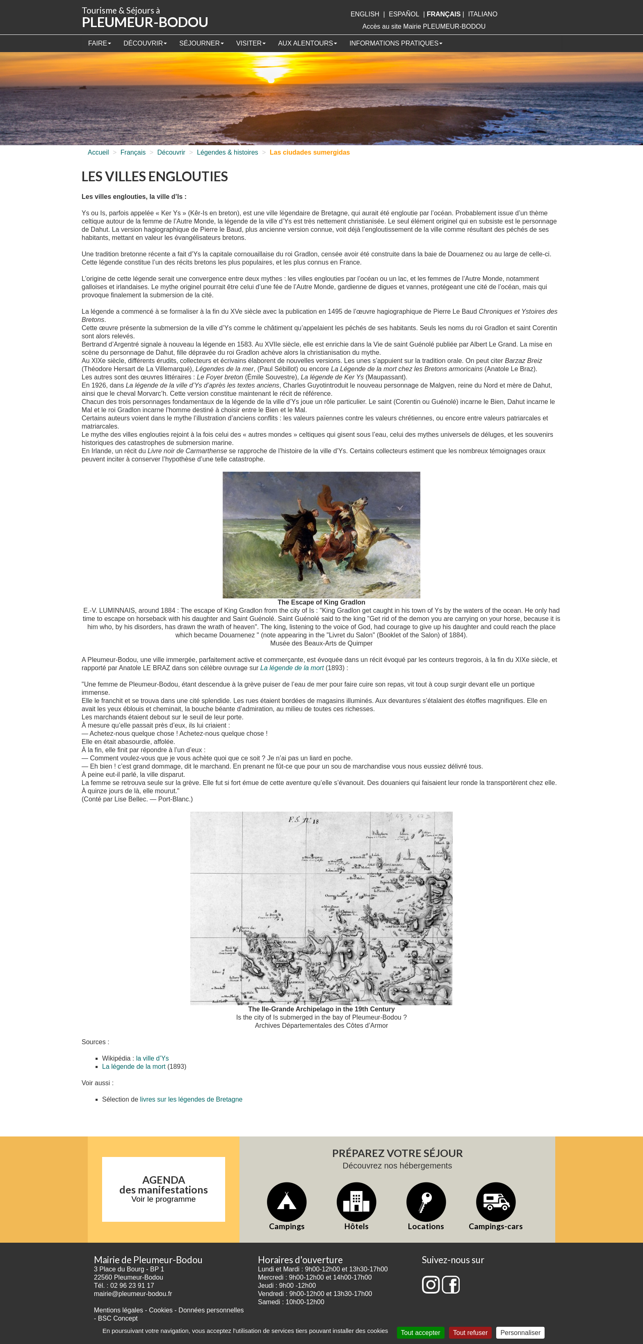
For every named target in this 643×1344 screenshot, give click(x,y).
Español (404, 14)
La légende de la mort (292, 667)
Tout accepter (420, 1332)
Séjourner (201, 43)
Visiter (251, 43)
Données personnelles (211, 1310)
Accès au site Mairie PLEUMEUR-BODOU (424, 26)
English (365, 14)
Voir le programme (164, 1199)
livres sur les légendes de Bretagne (191, 1099)
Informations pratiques (395, 43)
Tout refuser (470, 1332)
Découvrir (145, 43)
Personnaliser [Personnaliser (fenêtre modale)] (520, 1332)
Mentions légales (118, 1310)
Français (133, 152)
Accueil (98, 152)
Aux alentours (307, 43)
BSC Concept (118, 1318)
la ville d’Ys (152, 1058)
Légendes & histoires (227, 152)
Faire (99, 43)
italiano (482, 14)
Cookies (161, 1310)
